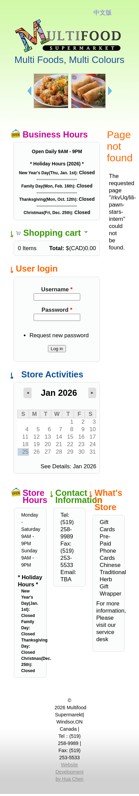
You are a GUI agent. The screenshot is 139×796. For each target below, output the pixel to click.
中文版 (102, 12)
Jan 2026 (59, 392)
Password (56, 310)
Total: (56, 248)
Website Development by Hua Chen (69, 772)
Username (56, 289)
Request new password (59, 335)
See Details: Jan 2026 (68, 466)
